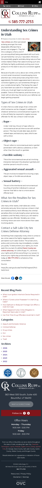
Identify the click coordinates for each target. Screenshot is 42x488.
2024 (4, 355)
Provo (28, 446)
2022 (4, 361)
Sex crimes (25, 39)
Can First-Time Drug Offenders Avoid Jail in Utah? (21, 315)
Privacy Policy (26, 474)
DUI (4, 333)
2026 (4, 348)
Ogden (23, 446)
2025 (4, 351)
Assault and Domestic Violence (14, 324)
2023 (4, 358)
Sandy (33, 446)
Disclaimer (17, 477)
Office (35, 6)
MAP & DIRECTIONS (21, 404)
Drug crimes (7, 330)
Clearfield (35, 444)
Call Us (7, 6)
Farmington (5, 446)
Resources (15, 474)
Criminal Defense (9, 327)
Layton (12, 446)
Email (21, 6)
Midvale (17, 446)
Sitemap (26, 477)
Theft (5, 339)
